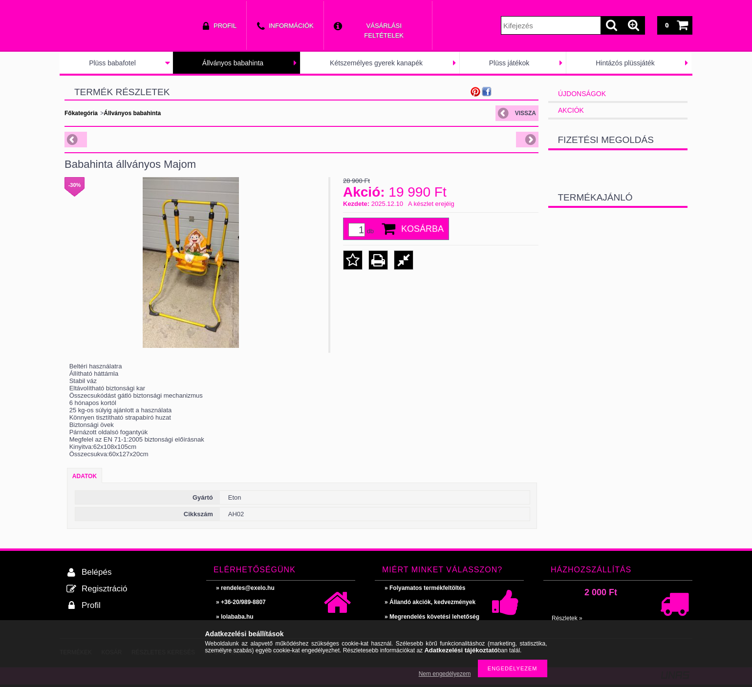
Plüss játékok (509, 63)
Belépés (96, 572)
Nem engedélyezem (445, 673)
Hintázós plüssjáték (625, 63)
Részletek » (567, 618)
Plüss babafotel (112, 63)
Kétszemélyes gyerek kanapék (376, 63)
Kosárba (422, 229)
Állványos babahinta (232, 63)
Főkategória (81, 113)
